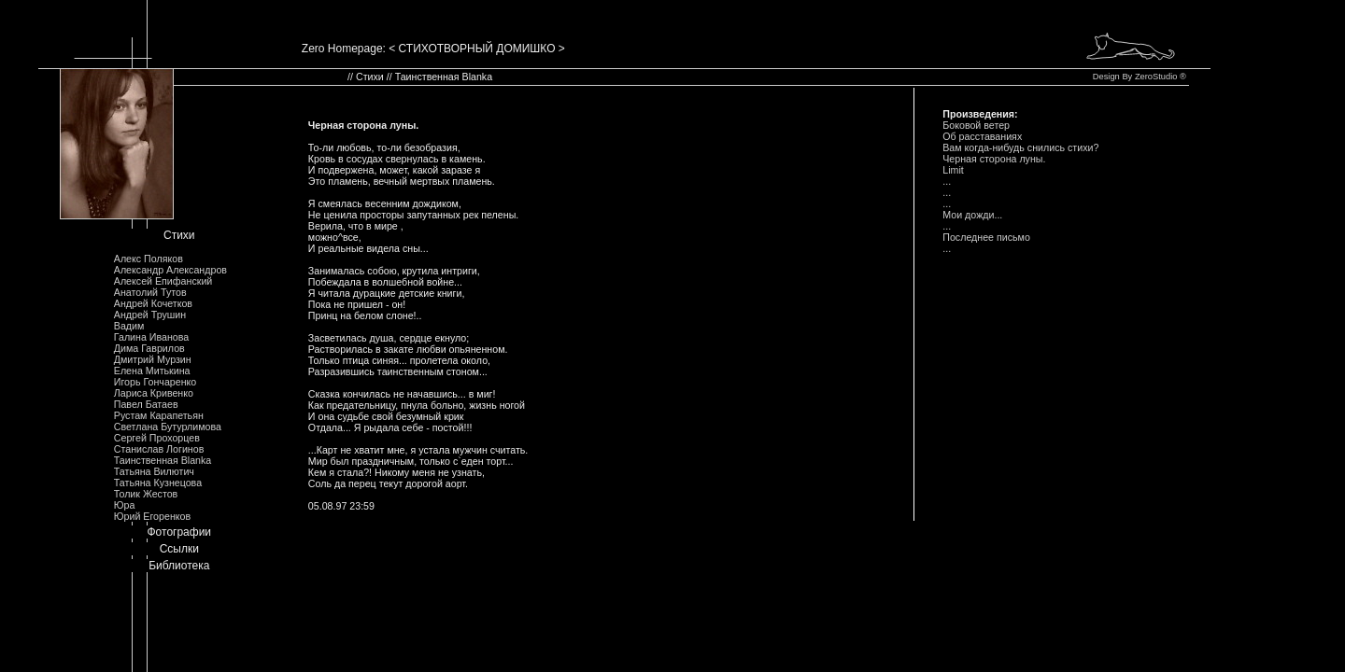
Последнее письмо (986, 237)
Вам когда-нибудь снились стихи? (1020, 147)
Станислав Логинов (159, 449)
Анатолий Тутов (150, 292)
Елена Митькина (152, 370)
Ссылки (179, 548)
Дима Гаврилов (149, 348)
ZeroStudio (1156, 76)
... (946, 181)
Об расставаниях (982, 136)
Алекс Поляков (148, 258)
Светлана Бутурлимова (167, 426)
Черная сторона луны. (993, 158)
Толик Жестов (145, 493)
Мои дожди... (972, 214)
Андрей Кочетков (153, 303)
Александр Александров (170, 269)
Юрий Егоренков (152, 516)
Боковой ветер (976, 125)
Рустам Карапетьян (159, 415)
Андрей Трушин (150, 314)
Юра (124, 505)
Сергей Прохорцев (157, 437)
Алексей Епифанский (163, 281)
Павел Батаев (146, 404)
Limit (953, 169)
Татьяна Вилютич (154, 471)
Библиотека (179, 565)
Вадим (129, 325)
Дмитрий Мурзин (152, 359)
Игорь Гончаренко (155, 381)
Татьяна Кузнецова (158, 482)
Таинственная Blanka (162, 460)
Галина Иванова (151, 337)
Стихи (179, 235)
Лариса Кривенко (153, 393)
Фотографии (179, 532)
